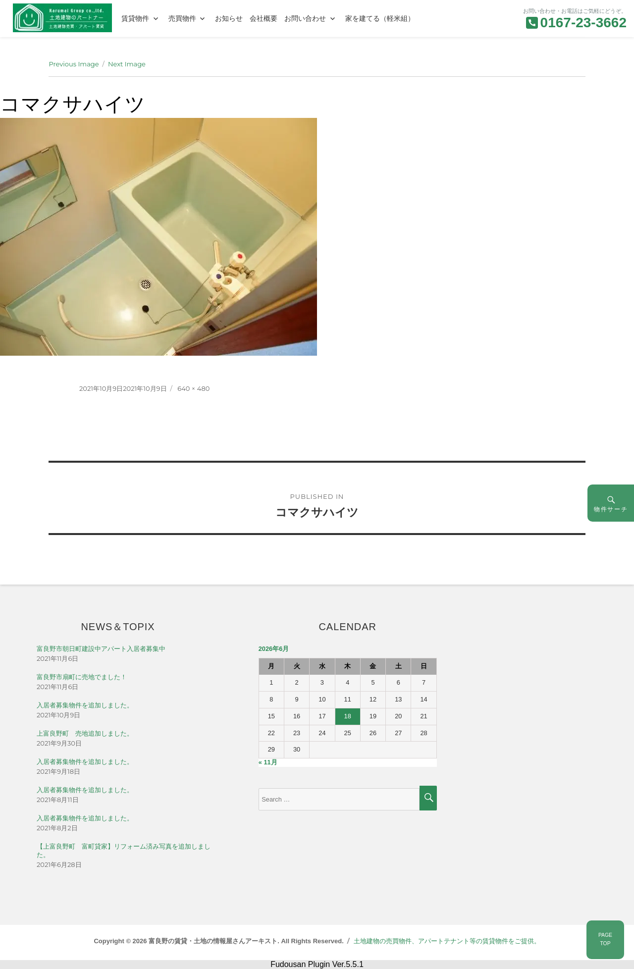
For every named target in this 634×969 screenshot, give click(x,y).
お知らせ (229, 18)
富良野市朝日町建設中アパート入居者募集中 (101, 648)
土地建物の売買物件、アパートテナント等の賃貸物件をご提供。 (447, 941)
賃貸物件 (135, 18)
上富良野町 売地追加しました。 (85, 733)
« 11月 (268, 762)
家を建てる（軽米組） (380, 18)
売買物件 (182, 18)
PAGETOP (605, 939)
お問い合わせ (305, 18)
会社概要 (263, 18)
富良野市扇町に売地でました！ (82, 677)
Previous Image (74, 64)
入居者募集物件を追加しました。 (85, 705)
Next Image (127, 64)
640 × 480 (193, 388)
